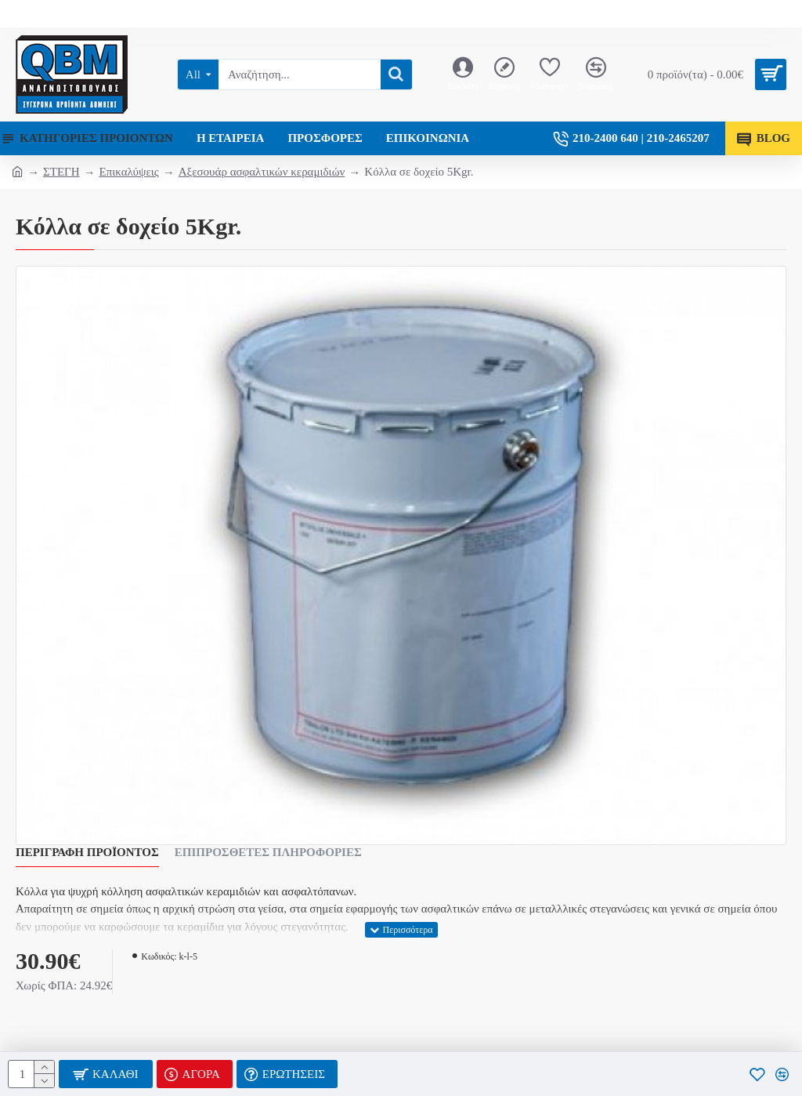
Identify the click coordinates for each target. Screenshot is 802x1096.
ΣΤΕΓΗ (61, 171)
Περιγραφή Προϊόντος (87, 852)
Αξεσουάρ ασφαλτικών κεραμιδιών (262, 171)
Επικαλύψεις (129, 171)
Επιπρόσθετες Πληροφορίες (268, 852)
